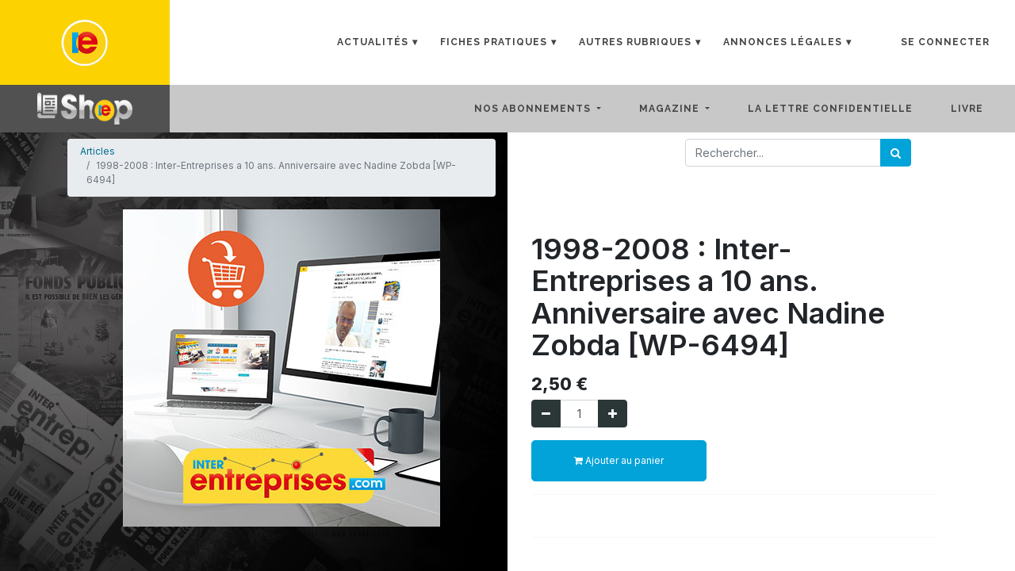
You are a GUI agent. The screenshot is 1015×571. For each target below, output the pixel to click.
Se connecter (945, 42)
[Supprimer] (546, 413)
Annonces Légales (782, 42)
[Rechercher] (895, 153)
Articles (97, 151)
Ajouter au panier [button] (619, 460)
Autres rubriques (635, 42)
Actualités (372, 42)
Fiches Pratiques (493, 42)
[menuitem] (842, 108)
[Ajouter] (612, 413)
